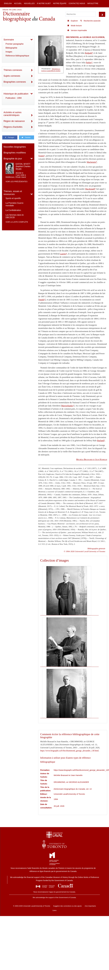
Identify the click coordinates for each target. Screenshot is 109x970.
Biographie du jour (13, 158)
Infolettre (92, 3)
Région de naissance (14, 121)
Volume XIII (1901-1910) (12, 10)
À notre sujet (44, 3)
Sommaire (9, 39)
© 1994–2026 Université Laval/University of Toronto (84, 551)
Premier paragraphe (14, 44)
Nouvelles (29, 3)
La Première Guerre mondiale (14, 204)
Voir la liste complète (17, 222)
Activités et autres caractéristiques (12, 114)
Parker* (89, 62)
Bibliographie (11, 48)
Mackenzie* (92, 162)
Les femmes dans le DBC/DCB (15, 216)
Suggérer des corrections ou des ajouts (67, 906)
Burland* (101, 440)
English (8, 3)
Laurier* (63, 254)
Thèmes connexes (13, 70)
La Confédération (13, 210)
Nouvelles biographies (15, 147)
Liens (54, 910)
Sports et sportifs (13, 198)
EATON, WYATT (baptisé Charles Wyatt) (23, 166)
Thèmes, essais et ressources (13, 192)
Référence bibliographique (17, 56)
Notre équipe (59, 3)
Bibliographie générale (96, 548)
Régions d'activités (13, 127)
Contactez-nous (77, 3)
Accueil (18, 3)
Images (9, 52)
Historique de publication (16, 93)
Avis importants (90, 906)
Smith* (42, 299)
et (91, 459)
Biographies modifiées (15, 152)
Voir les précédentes (17, 182)
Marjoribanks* (67, 405)
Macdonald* (90, 189)
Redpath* (89, 53)
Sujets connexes (12, 76)
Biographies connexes (15, 82)
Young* (41, 156)
